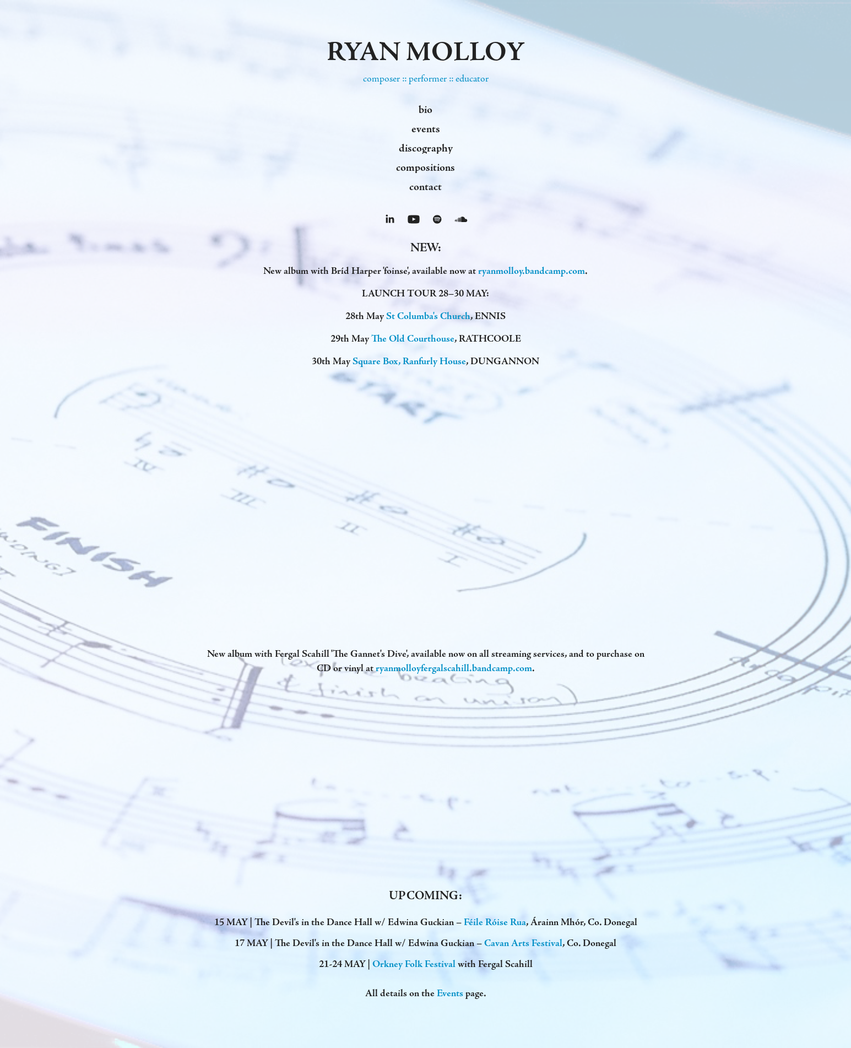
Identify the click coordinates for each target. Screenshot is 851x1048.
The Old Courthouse (412, 338)
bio (425, 110)
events (425, 129)
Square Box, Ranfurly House (409, 361)
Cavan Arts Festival (523, 943)
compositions (425, 167)
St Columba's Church (428, 316)
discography (426, 148)
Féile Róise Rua (495, 922)
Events (450, 993)
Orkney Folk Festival (414, 964)
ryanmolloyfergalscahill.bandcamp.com (454, 668)
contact (425, 187)
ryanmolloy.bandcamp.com (531, 271)
